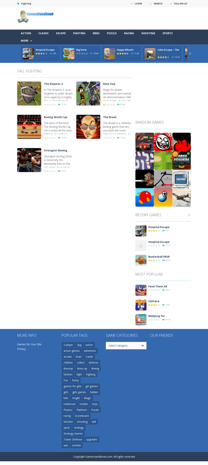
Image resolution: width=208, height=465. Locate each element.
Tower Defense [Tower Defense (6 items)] (73, 439)
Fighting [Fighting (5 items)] (90, 374)
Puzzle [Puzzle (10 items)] (95, 410)
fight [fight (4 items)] (79, 374)
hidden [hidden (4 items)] (94, 392)
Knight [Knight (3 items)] (76, 398)
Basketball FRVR (159, 256)
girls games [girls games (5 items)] (79, 392)
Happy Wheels (125, 49)
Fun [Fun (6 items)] (66, 380)
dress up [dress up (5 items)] (82, 368)
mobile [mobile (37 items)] (84, 404)
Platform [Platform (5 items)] (81, 410)
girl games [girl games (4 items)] (92, 386)
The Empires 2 (53, 84)
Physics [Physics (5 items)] (68, 410)
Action (26, 33)
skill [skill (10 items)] (94, 421)
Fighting (79, 33)
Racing (129, 33)
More (24, 40)
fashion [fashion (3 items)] (68, 374)
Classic (43, 33)
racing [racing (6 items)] (67, 416)
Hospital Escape (45, 49)
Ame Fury (109, 84)
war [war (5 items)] (66, 445)
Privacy (21, 349)
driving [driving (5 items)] (95, 368)
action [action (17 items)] (89, 345)
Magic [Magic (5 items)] (87, 398)
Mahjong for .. (157, 316)
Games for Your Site (29, 344)
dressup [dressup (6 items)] (68, 368)
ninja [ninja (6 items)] (95, 404)
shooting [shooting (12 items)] (82, 421)
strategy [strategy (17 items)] (79, 427)
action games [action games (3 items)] (72, 350)
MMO (96, 33)
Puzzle (112, 33)
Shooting (148, 33)
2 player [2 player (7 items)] (68, 345)
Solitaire (153, 301)
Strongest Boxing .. (56, 150)
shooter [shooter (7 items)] (68, 421)
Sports (168, 33)
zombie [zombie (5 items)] (76, 445)
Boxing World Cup (55, 117)
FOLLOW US (180, 3)
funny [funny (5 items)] (75, 380)
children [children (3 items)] (68, 362)
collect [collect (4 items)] (81, 362)
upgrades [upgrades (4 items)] (91, 439)
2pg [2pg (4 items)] (79, 345)
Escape (61, 33)
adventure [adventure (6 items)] (90, 350)
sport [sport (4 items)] (67, 427)
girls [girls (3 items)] (66, 392)
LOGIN (138, 3)
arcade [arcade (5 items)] (68, 356)
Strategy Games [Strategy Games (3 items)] (73, 433)
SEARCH (158, 3)
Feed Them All (157, 286)
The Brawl (109, 117)
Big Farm (81, 49)
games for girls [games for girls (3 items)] (72, 386)
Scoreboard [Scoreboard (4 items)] (82, 416)
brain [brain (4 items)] (79, 356)
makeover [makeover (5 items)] (70, 404)
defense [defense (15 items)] (93, 362)
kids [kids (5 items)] (66, 398)
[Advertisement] (123, 18)
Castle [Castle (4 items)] (89, 356)
